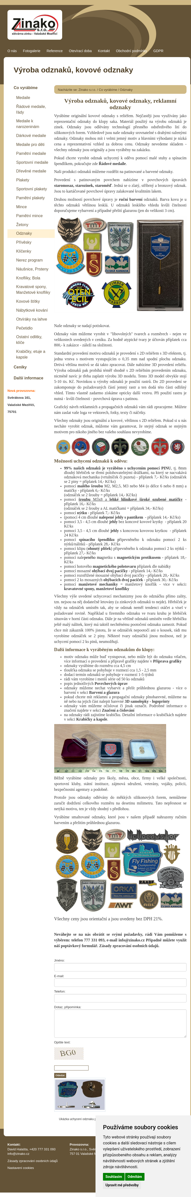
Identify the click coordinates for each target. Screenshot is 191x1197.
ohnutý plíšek (99, 548)
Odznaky (126, 90)
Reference (55, 51)
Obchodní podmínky (131, 51)
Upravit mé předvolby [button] (122, 1185)
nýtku (82, 513)
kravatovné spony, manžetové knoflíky (96, 589)
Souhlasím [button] (113, 1177)
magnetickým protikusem (139, 557)
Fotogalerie (31, 51)
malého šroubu (90, 486)
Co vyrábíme (108, 90)
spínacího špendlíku (96, 539)
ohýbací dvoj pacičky (110, 571)
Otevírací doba (80, 51)
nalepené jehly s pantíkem (121, 517)
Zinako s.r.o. (87, 90)
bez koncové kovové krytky (136, 522)
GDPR (158, 51)
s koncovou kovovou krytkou (139, 531)
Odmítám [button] (135, 1177)
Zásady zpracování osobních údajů (32, 1161)
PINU (166, 468)
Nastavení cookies (20, 1168)
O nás (12, 51)
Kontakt (104, 51)
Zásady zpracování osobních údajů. (129, 946)
